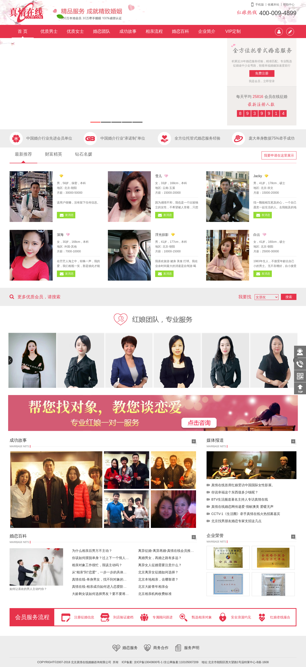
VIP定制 (233, 31)
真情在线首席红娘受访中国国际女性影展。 (243, 485)
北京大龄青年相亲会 (153, 586)
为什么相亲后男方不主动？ (92, 551)
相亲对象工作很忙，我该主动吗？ (97, 565)
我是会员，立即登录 (262, 81)
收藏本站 (273, 4)
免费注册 (261, 73)
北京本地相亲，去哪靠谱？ (158, 579)
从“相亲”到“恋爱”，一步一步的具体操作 (101, 572)
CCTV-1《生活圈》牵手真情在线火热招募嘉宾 (245, 514)
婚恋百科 (180, 31)
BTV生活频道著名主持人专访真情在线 (239, 499)
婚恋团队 (101, 31)
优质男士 (49, 31)
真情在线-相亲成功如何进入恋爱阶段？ (101, 586)
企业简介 (206, 31)
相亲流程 (154, 31)
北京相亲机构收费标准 (155, 594)
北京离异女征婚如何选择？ (158, 572)
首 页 (22, 31)
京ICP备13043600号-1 (148, 662)
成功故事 (128, 31)
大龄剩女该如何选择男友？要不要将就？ (102, 594)
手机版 (259, 4)
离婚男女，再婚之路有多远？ (160, 558)
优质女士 (75, 31)
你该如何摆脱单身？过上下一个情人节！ (102, 558)
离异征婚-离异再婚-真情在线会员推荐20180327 (173, 551)
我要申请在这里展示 (279, 155)
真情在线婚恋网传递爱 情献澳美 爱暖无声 (242, 507)
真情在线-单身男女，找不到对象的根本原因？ (106, 579)
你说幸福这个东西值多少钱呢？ (234, 492)
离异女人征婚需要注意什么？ (160, 565)
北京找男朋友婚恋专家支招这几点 (236, 521)
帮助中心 (289, 4)
